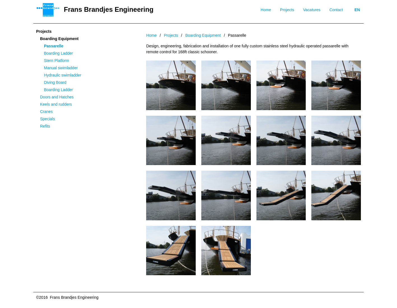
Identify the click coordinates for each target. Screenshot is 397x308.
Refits (45, 126)
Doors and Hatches (57, 97)
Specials (47, 119)
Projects (287, 10)
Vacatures (312, 10)
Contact (336, 10)
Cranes (46, 111)
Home (266, 10)
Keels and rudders (56, 104)
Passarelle (53, 46)
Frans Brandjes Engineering (108, 9)
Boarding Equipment (59, 38)
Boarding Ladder (58, 53)
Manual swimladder (61, 68)
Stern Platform (56, 60)
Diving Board (55, 82)
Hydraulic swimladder (62, 75)
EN (357, 10)
